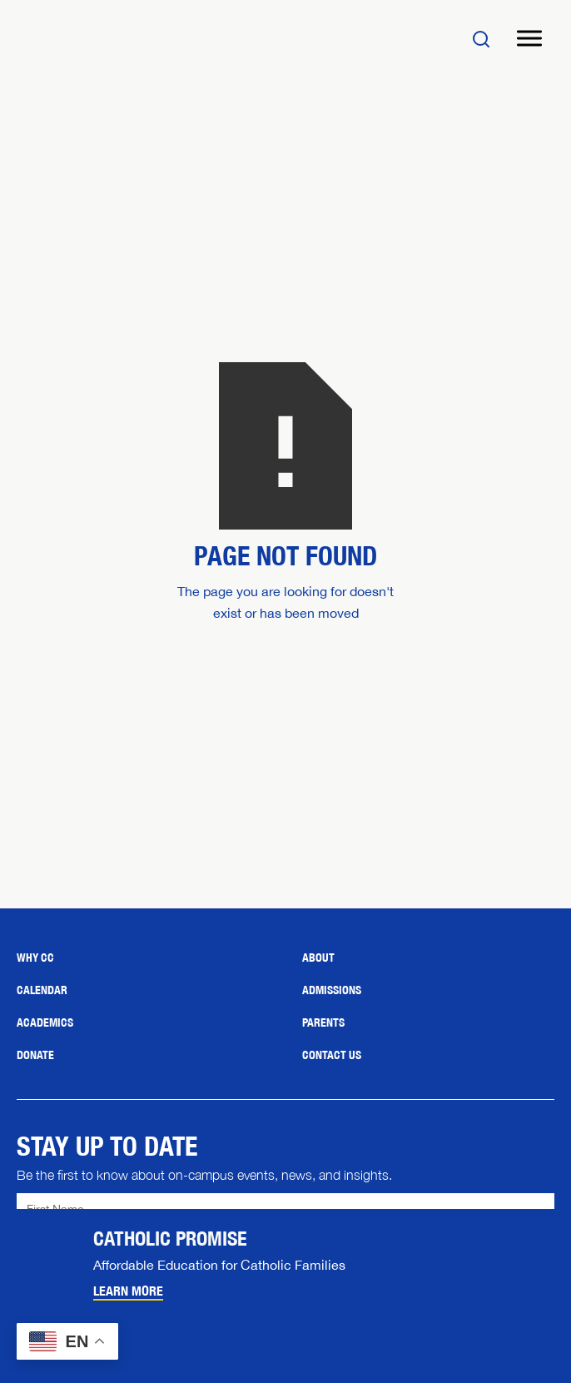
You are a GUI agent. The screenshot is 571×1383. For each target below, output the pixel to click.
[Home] (116, 38)
